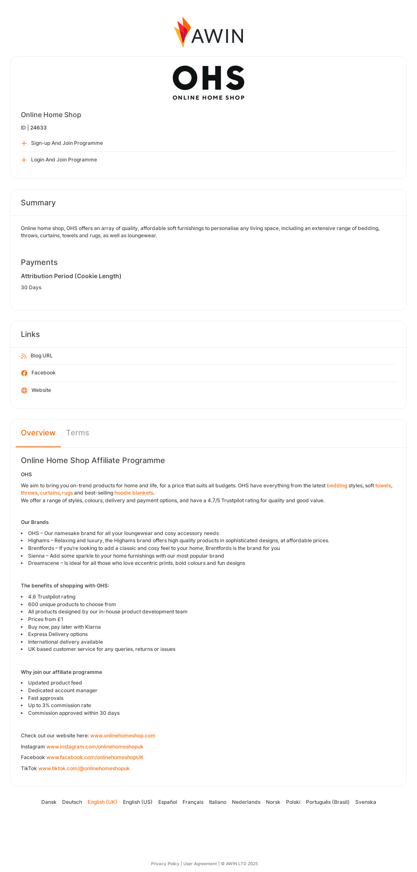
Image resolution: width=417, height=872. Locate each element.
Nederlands (246, 802)
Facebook (38, 373)
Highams (38, 540)
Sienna (36, 556)
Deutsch (72, 802)
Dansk (49, 802)
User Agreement (200, 863)
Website (36, 390)
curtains (50, 492)
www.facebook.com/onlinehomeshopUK (94, 757)
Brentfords (41, 548)
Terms (77, 432)
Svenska (365, 802)
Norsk (273, 802)
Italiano (217, 802)
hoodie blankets (133, 492)
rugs (67, 492)
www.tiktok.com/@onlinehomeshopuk (84, 768)
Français (193, 802)
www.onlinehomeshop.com (122, 735)
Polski (293, 802)
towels (383, 485)
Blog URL (37, 356)
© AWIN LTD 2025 (239, 863)
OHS (33, 533)
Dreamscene (43, 563)
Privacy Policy (165, 863)
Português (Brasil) (328, 802)
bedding (337, 485)
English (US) (138, 802)
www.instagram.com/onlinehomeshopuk (94, 746)
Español (167, 802)
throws (29, 492)
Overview (38, 432)
